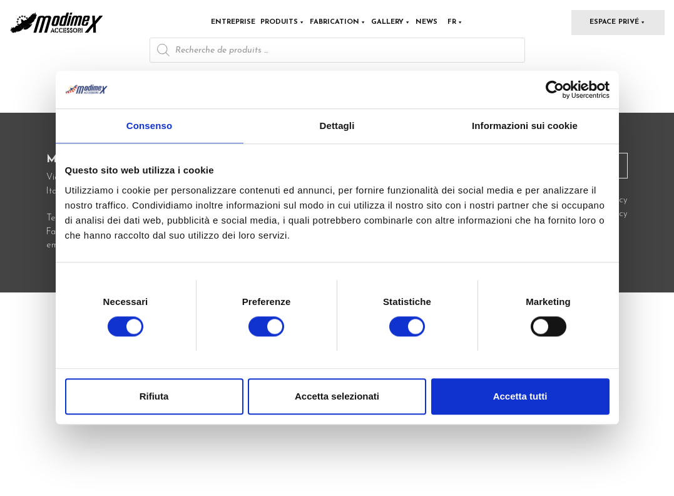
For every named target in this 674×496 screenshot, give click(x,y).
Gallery (391, 22)
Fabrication (338, 22)
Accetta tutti (520, 396)
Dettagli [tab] (337, 125)
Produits (282, 22)
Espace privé (618, 22)
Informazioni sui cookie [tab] (525, 125)
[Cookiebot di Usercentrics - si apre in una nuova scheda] (555, 89)
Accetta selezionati (337, 396)
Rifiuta (154, 396)
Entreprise (233, 22)
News (426, 22)
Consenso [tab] (149, 125)
